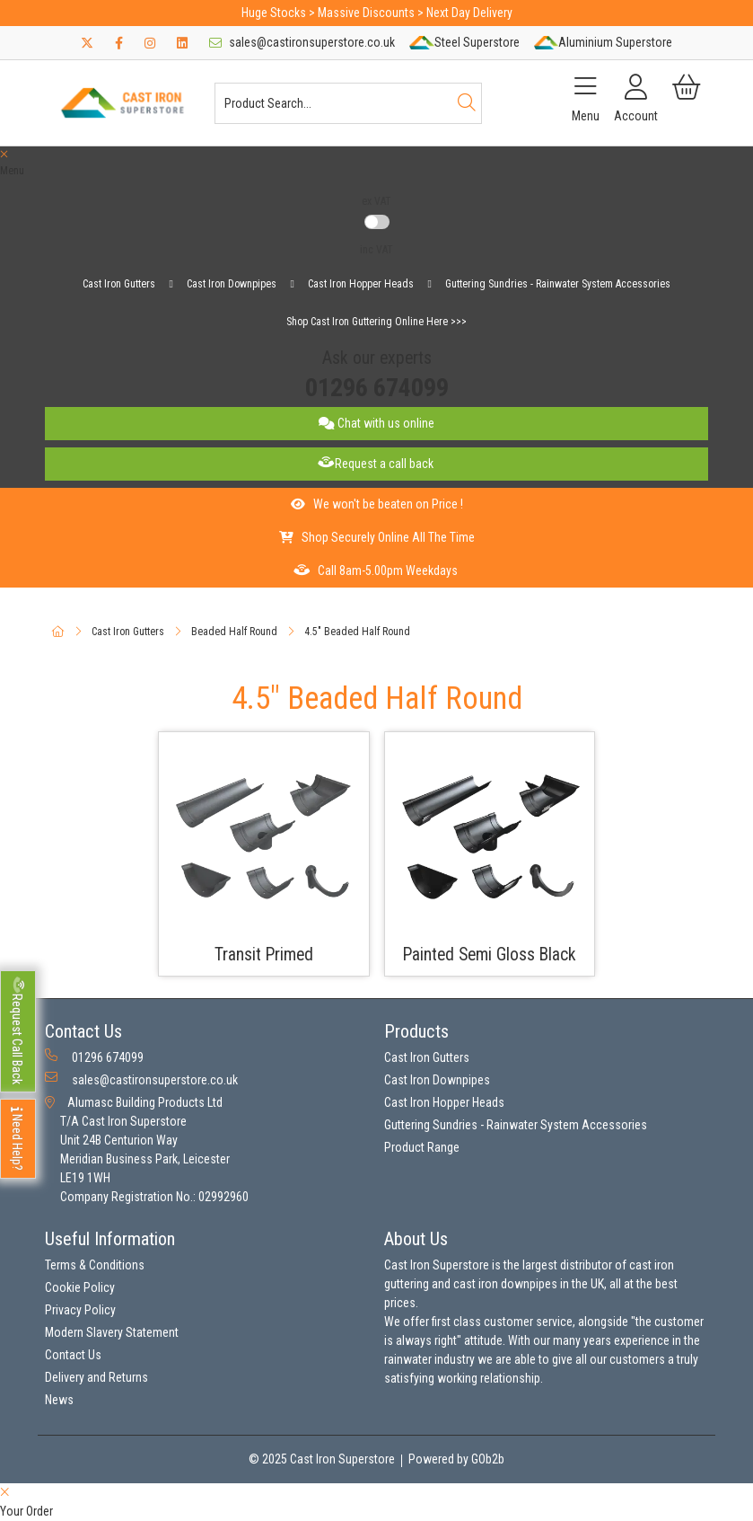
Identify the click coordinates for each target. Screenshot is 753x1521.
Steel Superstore (464, 42)
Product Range (422, 1147)
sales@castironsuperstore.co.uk (302, 42)
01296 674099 (377, 387)
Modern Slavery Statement (112, 1332)
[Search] (466, 103)
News (59, 1400)
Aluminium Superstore (603, 42)
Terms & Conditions (94, 1265)
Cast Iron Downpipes (231, 284)
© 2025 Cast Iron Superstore (322, 1459)
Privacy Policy (80, 1310)
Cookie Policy (80, 1287)
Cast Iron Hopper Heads (361, 284)
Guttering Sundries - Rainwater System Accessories (557, 284)
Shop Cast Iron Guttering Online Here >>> (376, 321)
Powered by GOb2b (456, 1459)
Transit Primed (264, 954)
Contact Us (73, 1355)
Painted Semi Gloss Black (489, 954)
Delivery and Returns (96, 1377)
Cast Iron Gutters (119, 284)
